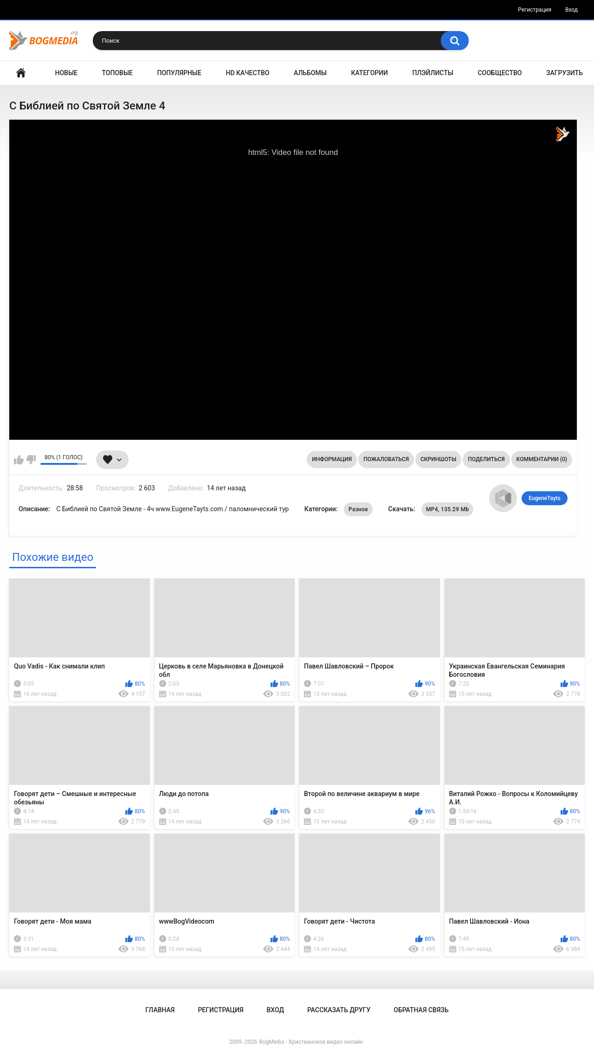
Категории (369, 73)
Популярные (179, 73)
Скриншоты (438, 459)
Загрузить (564, 73)
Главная (20, 73)
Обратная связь (421, 1010)
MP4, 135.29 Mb (447, 509)
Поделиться (486, 459)
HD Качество (247, 73)
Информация (332, 459)
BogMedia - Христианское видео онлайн (311, 1042)
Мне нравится (19, 459)
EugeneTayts (545, 498)
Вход (571, 9)
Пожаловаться (386, 459)
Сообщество (500, 73)
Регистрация (534, 9)
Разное (358, 509)
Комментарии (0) (542, 459)
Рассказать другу (338, 1010)
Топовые (117, 73)
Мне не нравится (31, 459)
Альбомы (310, 73)
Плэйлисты (433, 73)
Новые (66, 73)
